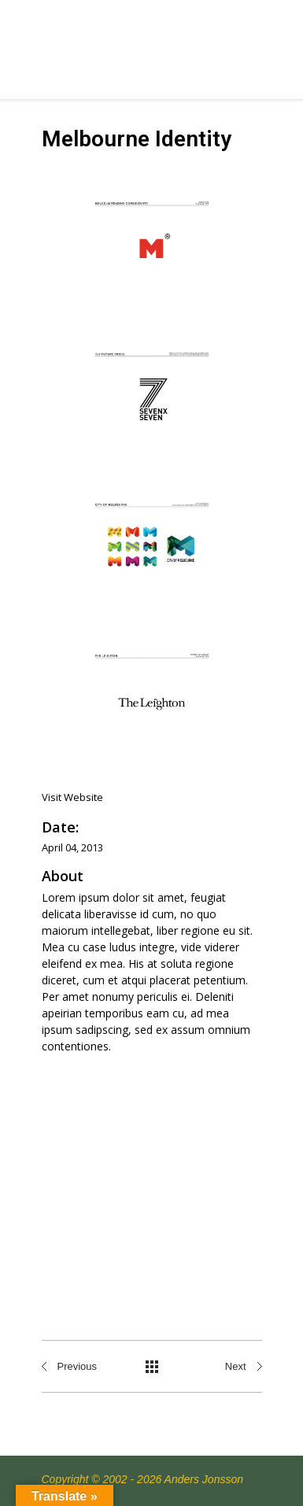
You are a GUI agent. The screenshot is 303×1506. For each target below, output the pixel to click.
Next (235, 1366)
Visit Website (72, 797)
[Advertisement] (151, 1181)
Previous (77, 1366)
